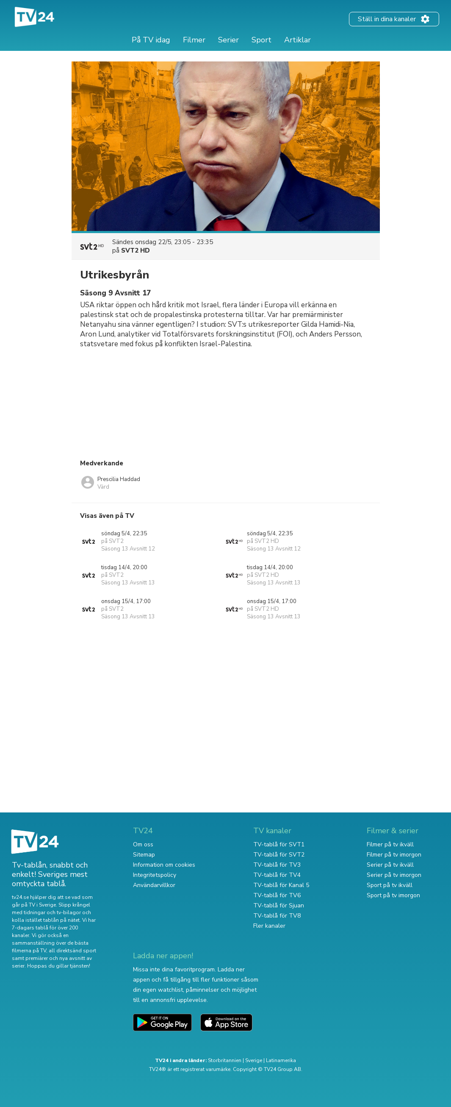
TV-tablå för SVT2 (278, 855)
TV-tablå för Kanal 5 (281, 885)
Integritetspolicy (154, 875)
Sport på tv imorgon (393, 895)
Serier (228, 40)
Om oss (143, 844)
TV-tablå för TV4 (277, 875)
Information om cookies (164, 865)
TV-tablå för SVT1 (278, 844)
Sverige (253, 1060)
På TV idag (151, 40)
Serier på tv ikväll (390, 865)
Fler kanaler (269, 926)
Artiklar (297, 40)
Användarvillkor (154, 885)
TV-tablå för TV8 (277, 916)
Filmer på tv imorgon (394, 855)
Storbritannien (224, 1060)
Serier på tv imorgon (394, 875)
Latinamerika (281, 1060)
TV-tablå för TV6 (277, 895)
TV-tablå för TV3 (277, 865)
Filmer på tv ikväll (390, 844)
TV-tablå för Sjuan (278, 905)
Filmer (194, 40)
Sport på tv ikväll (389, 885)
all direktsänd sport (72, 950)
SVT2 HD (135, 250)
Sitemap (144, 855)
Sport (261, 40)
